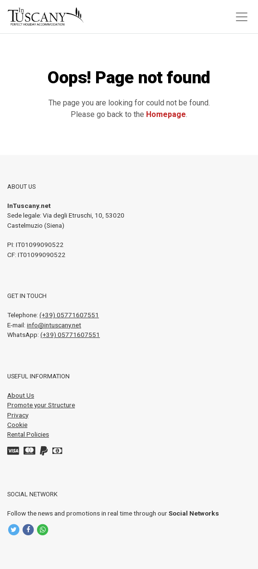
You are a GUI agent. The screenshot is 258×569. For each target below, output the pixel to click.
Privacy (17, 415)
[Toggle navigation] (242, 17)
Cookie (17, 424)
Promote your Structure (41, 405)
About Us (20, 395)
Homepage (166, 114)
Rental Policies (28, 434)
